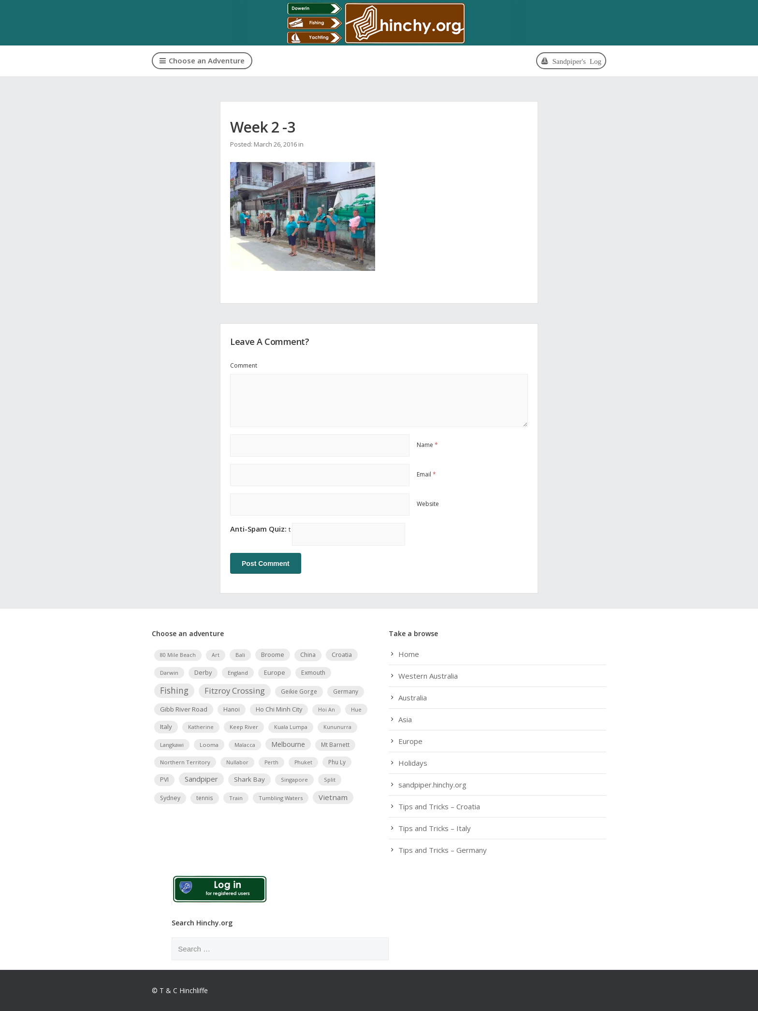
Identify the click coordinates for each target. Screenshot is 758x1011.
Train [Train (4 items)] (236, 797)
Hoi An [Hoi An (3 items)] (326, 709)
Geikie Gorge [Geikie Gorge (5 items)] (299, 691)
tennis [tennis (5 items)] (204, 797)
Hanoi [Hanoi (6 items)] (231, 709)
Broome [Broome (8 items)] (272, 654)
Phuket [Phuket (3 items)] (303, 761)
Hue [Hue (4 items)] (356, 709)
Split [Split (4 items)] (329, 779)
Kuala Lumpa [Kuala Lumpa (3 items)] (290, 727)
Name (427, 445)
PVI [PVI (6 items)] (164, 779)
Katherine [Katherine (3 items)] (201, 727)
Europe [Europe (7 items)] (274, 672)
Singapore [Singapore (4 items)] (294, 779)
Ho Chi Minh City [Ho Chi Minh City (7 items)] (279, 709)
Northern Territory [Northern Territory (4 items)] (185, 761)
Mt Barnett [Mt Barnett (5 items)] (335, 744)
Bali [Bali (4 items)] (240, 654)
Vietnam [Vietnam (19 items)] (333, 797)
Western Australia (428, 676)
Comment (243, 365)
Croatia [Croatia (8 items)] (342, 654)
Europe (410, 741)
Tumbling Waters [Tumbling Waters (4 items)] (281, 797)
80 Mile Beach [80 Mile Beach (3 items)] (178, 655)
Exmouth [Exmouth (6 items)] (313, 672)
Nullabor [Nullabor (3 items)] (237, 761)
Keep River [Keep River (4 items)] (244, 726)
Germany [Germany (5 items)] (345, 691)
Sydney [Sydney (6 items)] (170, 797)
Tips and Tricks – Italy (434, 828)
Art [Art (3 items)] (215, 655)
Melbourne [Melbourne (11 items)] (288, 743)
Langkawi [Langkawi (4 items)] (172, 744)
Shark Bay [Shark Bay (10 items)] (249, 779)
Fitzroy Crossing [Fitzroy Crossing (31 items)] (234, 690)
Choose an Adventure (202, 60)
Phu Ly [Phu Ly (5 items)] (337, 761)
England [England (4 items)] (238, 672)
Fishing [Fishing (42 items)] (174, 690)
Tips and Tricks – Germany (442, 850)
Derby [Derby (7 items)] (203, 672)
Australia (412, 697)
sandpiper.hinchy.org (432, 784)
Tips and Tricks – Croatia (439, 806)
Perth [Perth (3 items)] (271, 761)
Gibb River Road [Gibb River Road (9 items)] (183, 708)
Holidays (412, 763)
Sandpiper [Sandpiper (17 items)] (201, 779)
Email (426, 474)
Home (408, 654)
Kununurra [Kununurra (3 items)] (337, 727)
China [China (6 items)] (308, 655)
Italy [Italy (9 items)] (166, 726)
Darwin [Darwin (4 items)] (169, 672)
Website (428, 504)
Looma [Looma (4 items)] (209, 744)
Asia (405, 719)
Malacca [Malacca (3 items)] (244, 744)
